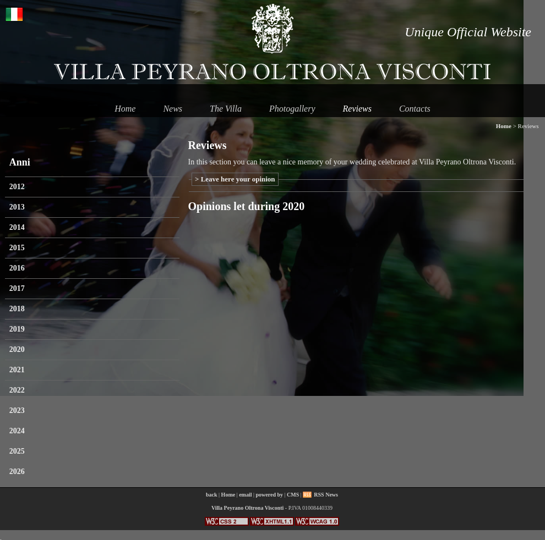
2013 (17, 207)
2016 (17, 268)
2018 (17, 309)
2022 (17, 390)
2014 (17, 227)
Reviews (357, 108)
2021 (17, 370)
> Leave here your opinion (235, 179)
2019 (17, 329)
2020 (17, 349)
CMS (293, 495)
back (211, 495)
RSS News (326, 495)
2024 (17, 431)
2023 (17, 410)
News (172, 108)
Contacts (414, 108)
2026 (17, 471)
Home (125, 108)
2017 (17, 288)
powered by (270, 495)
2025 (17, 451)
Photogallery (292, 108)
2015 (17, 248)
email (245, 495)
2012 (17, 187)
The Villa (226, 108)
